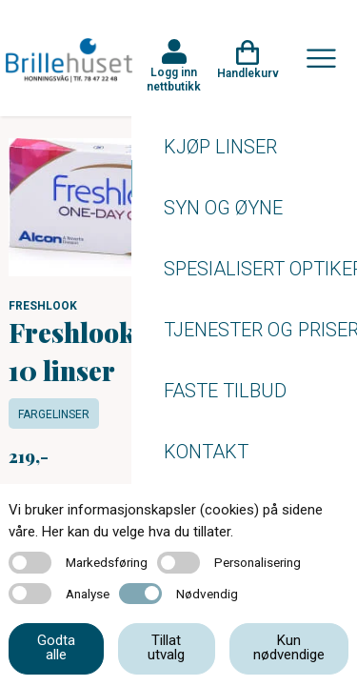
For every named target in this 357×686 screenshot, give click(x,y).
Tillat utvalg (166, 647)
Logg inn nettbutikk (174, 79)
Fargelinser (53, 414)
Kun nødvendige (289, 647)
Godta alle (56, 647)
